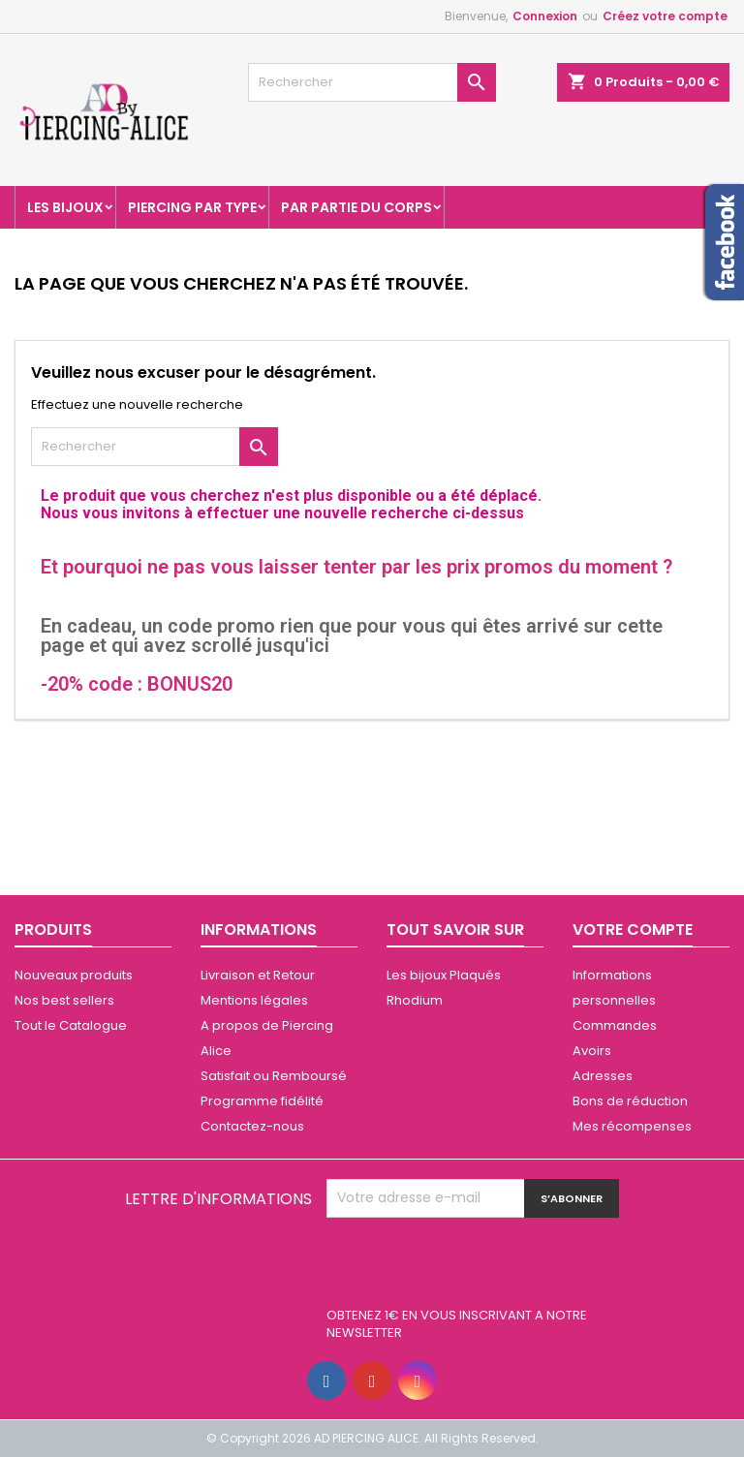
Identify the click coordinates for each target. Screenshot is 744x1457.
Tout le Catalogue (71, 1025)
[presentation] (473, 1265)
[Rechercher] (372, 82)
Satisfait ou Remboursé (274, 1076)
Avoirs (592, 1050)
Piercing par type (192, 207)
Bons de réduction (630, 1101)
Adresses (603, 1076)
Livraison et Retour (258, 975)
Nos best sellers (64, 1000)
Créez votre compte (665, 16)
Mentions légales (254, 1000)
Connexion (544, 16)
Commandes (615, 1025)
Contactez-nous (252, 1126)
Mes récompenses (632, 1126)
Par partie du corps (356, 207)
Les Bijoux (65, 207)
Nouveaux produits (74, 975)
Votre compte (633, 929)
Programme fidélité (262, 1101)
